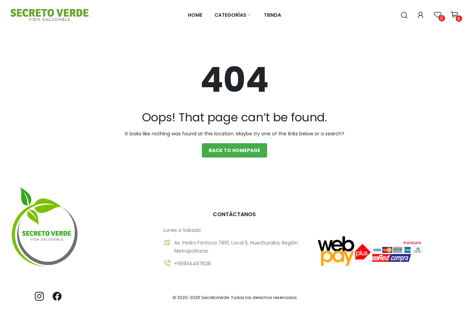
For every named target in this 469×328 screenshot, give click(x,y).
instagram (39, 296)
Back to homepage (234, 150)
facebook (57, 296)
